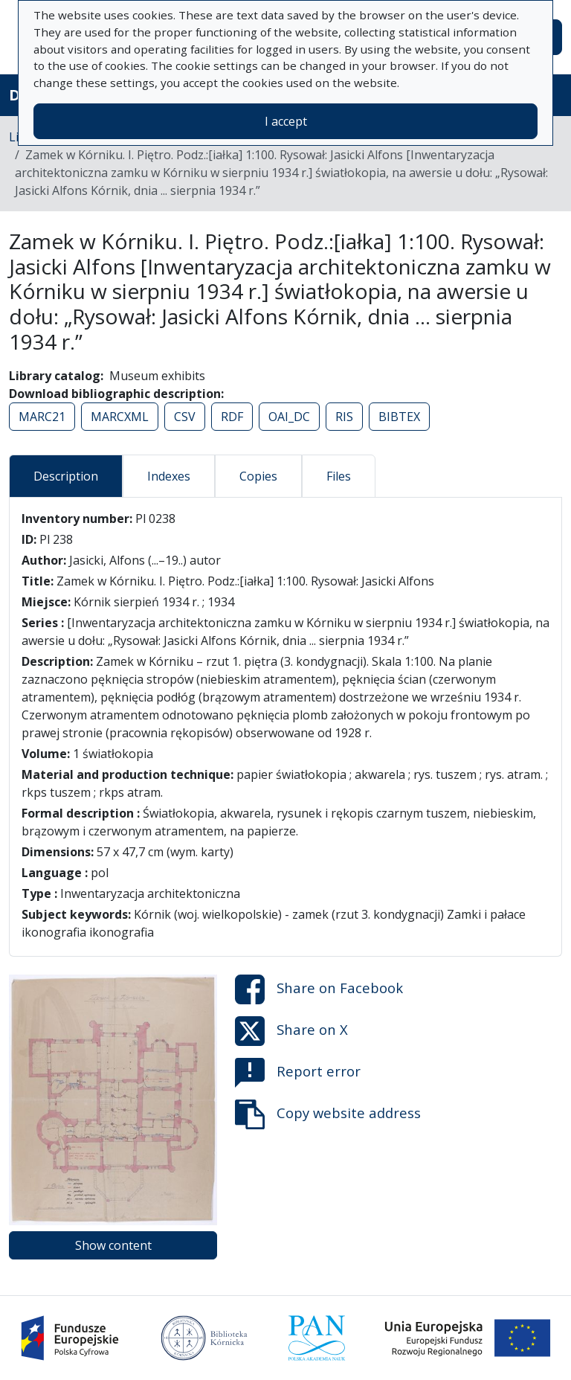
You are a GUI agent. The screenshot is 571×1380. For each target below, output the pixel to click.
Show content (113, 1245)
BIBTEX (399, 416)
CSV (185, 416)
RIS (344, 416)
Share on (319, 989)
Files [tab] (338, 476)
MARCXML (120, 416)
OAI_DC (289, 416)
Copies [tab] (258, 476)
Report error (298, 1073)
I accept (286, 121)
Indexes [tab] (168, 476)
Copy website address (328, 1114)
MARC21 (42, 416)
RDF (232, 416)
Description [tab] (65, 476)
